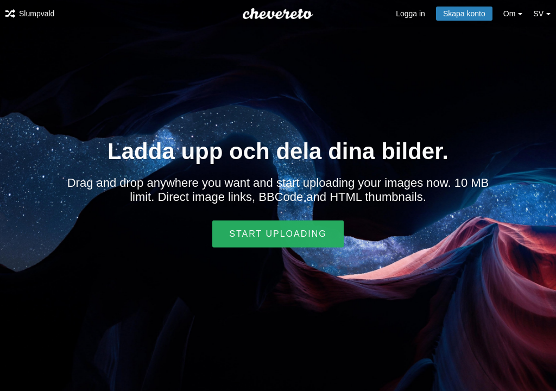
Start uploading (277, 233)
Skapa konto (464, 13)
